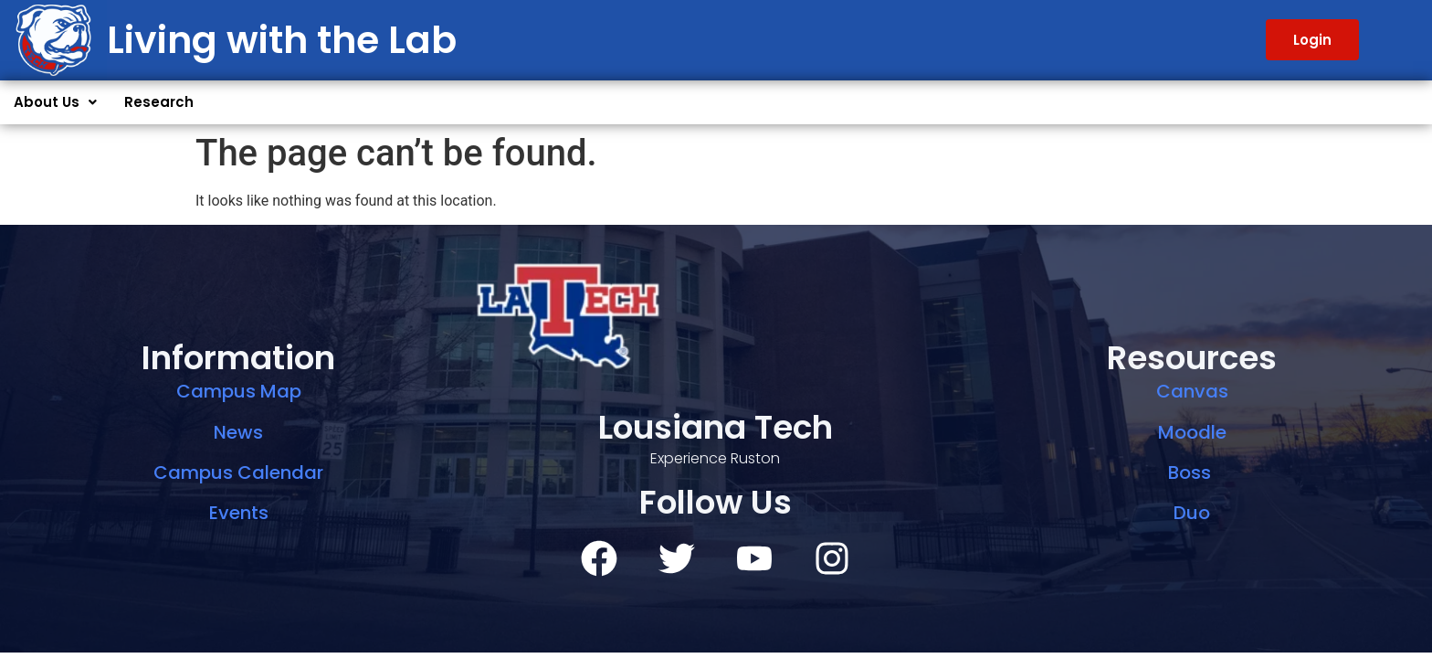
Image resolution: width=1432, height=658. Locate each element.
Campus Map (238, 391)
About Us (55, 101)
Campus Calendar (238, 472)
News (238, 432)
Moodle (1192, 432)
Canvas (1192, 391)
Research (159, 101)
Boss (1192, 472)
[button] (55, 102)
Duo (1192, 512)
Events (238, 512)
